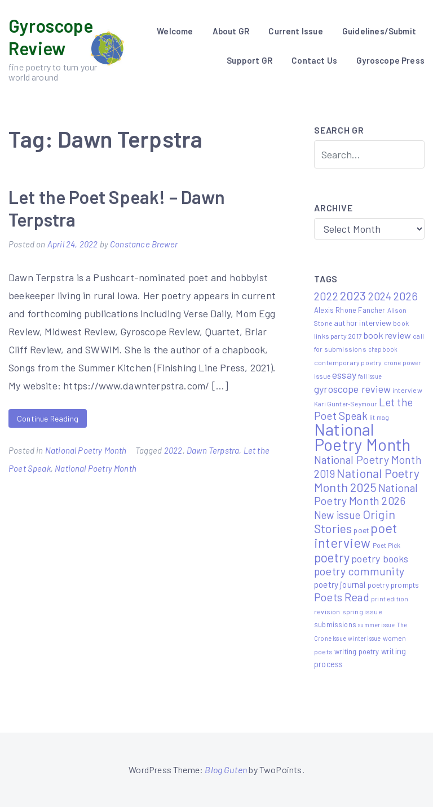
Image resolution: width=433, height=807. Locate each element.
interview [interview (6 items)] (407, 390)
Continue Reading (47, 418)
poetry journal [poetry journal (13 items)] (340, 584)
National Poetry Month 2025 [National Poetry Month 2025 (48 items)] (367, 479)
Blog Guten (226, 769)
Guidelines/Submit (379, 31)
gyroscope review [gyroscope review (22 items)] (352, 389)
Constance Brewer (144, 244)
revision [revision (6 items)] (327, 611)
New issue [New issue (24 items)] (337, 515)
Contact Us (314, 60)
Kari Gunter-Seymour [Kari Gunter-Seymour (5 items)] (345, 403)
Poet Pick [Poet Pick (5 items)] (387, 545)
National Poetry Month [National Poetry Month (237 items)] (362, 436)
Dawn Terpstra (213, 450)
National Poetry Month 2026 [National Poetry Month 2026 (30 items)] (366, 494)
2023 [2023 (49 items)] (353, 295)
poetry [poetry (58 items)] (332, 557)
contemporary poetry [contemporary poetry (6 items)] (348, 362)
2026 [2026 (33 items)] (406, 296)
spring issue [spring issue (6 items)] (362, 611)
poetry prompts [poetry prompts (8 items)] (393, 584)
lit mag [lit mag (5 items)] (379, 417)
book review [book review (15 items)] (387, 335)
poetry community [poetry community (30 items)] (359, 571)
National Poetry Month (86, 450)
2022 (173, 450)
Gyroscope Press (390, 60)
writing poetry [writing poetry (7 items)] (356, 651)
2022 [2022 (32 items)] (326, 296)
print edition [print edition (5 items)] (389, 598)
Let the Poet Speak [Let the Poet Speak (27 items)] (363, 409)
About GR (231, 31)
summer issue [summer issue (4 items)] (376, 624)
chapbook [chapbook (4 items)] (382, 349)
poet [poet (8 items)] (361, 530)
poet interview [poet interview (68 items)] (355, 535)
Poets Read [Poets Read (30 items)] (341, 597)
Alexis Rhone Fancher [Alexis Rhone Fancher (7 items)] (350, 309)
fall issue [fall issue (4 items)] (370, 376)
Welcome (175, 31)
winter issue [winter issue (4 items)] (364, 638)
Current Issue (295, 31)
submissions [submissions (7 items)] (335, 624)
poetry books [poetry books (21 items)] (379, 558)
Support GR (249, 60)
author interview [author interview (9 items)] (362, 322)
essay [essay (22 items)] (344, 375)
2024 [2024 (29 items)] (380, 296)
